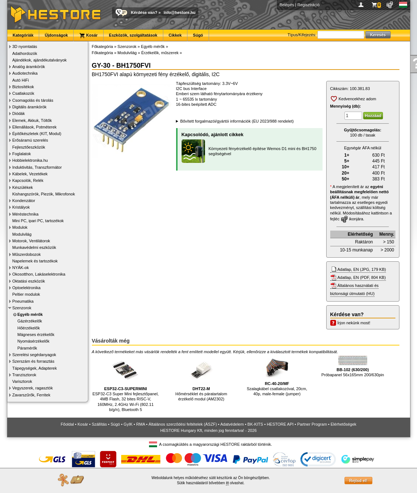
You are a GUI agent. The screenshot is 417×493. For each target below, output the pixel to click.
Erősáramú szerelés (30, 140)
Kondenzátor (23, 200)
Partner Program (312, 424)
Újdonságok (56, 35)
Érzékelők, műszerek (160, 53)
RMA (140, 424)
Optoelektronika (26, 287)
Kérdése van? (144, 12)
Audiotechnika (25, 73)
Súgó (198, 35)
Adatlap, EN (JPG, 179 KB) (362, 269)
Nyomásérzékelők (33, 341)
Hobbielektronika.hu (30, 160)
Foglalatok (21, 154)
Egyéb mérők (30, 314)
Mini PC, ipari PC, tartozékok (38, 221)
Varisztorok (22, 381)
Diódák (18, 113)
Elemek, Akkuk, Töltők (32, 120)
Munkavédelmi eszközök (34, 247)
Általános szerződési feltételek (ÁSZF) (183, 424)
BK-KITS (255, 424)
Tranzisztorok (24, 375)
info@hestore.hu (180, 12)
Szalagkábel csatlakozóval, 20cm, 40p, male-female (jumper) (277, 375)
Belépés (287, 5)
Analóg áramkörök (28, 66)
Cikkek (175, 35)
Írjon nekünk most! (354, 323)
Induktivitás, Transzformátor (37, 167)
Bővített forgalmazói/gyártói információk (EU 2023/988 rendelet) (237, 121)
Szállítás (99, 424)
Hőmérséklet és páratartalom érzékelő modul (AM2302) (201, 378)
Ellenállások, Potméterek (34, 127)
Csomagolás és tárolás (32, 100)
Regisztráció (308, 5)
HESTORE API (280, 424)
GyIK (128, 424)
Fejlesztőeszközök (28, 147)
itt (227, 483)
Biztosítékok (23, 87)
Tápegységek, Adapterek (34, 368)
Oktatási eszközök (28, 281)
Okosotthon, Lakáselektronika (39, 274)
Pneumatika (23, 301)
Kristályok (21, 207)
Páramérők (27, 348)
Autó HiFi (20, 80)
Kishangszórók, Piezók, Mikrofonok (43, 194)
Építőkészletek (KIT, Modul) (37, 133)
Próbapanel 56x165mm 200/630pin (352, 366)
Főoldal (67, 424)
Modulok (20, 227)
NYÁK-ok (20, 267)
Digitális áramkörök (29, 107)
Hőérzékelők (29, 328)
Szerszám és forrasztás (33, 361)
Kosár (88, 35)
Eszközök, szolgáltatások (133, 35)
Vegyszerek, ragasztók (32, 388)
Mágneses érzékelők (36, 334)
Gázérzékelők (30, 321)
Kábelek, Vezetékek (30, 174)
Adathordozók (24, 53)
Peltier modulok (26, 294)
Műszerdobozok (26, 254)
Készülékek (22, 187)
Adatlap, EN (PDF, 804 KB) (362, 277)
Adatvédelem (232, 424)
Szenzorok (21, 308)
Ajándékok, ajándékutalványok (39, 60)
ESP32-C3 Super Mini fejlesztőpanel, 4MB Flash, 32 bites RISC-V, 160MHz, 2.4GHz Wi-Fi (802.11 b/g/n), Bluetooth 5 (125, 383)
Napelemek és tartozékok (35, 261)
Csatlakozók (23, 93)
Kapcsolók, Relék (28, 180)
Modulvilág (22, 234)
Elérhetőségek (343, 424)
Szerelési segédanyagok (34, 354)
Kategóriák (23, 35)
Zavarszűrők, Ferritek (31, 395)
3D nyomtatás (24, 46)
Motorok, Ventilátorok (31, 241)
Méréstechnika (25, 214)
